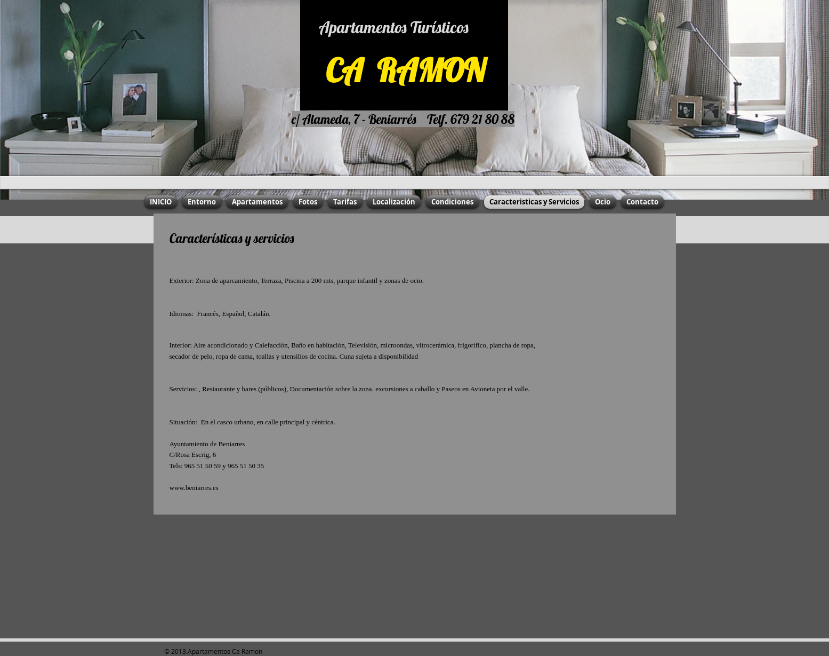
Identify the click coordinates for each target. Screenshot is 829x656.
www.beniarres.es (194, 488)
